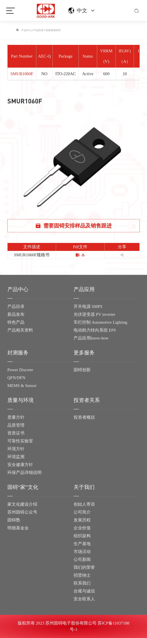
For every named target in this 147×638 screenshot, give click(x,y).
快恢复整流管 (53, 30)
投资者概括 (84, 417)
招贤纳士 (82, 575)
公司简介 (82, 512)
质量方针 (15, 417)
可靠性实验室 (20, 441)
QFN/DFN (16, 377)
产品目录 (38, 30)
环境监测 (15, 456)
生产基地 (82, 543)
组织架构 (82, 535)
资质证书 (15, 433)
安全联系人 (84, 599)
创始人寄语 (84, 504)
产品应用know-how (91, 338)
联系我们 (82, 583)
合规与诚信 (84, 591)
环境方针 (15, 448)
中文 (82, 10)
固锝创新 (82, 369)
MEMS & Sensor (22, 385)
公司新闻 (82, 559)
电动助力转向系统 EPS (95, 330)
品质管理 (15, 425)
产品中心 (26, 30)
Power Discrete (20, 369)
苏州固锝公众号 (22, 512)
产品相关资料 (20, 330)
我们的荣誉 (84, 567)
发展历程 (82, 520)
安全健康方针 (20, 464)
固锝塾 (13, 520)
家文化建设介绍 (22, 504)
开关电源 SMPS (88, 306)
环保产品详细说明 (24, 472)
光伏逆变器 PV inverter (94, 314)
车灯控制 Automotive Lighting (100, 322)
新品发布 (15, 314)
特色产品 (15, 322)
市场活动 (82, 551)
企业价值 (82, 528)
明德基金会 (18, 528)
